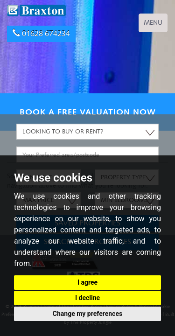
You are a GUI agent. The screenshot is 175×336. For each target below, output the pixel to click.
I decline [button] (87, 297)
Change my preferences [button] (87, 313)
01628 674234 (41, 33)
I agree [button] (87, 282)
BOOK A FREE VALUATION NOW (88, 112)
